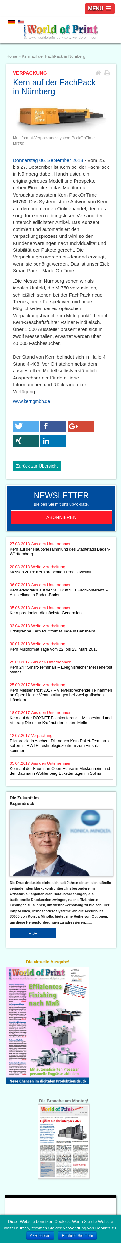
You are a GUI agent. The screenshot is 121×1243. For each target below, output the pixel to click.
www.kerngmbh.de (31, 401)
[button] (26, 426)
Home (11, 56)
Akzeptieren (40, 1235)
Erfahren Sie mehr (77, 1235)
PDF (32, 933)
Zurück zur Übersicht (37, 466)
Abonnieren (61, 517)
